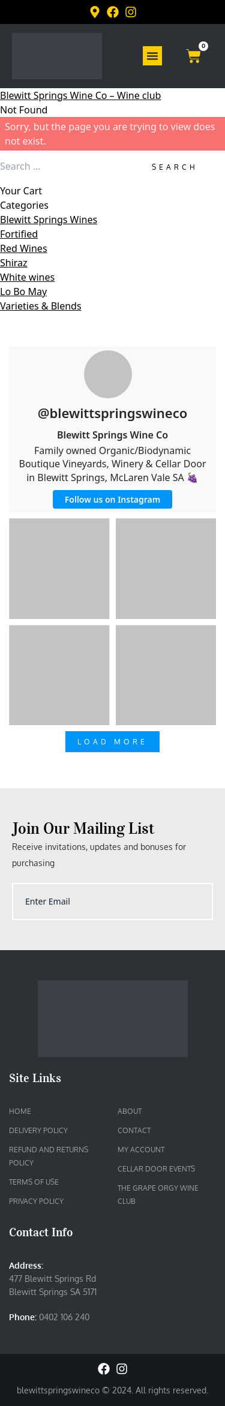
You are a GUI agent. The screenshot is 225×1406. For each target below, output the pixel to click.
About (130, 1111)
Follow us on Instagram (112, 499)
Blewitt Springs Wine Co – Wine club (80, 95)
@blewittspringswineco (113, 412)
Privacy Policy (36, 1201)
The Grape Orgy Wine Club (158, 1194)
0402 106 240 (64, 1317)
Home (20, 1111)
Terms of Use (34, 1181)
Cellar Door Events (156, 1168)
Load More (112, 741)
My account (141, 1149)
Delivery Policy (38, 1130)
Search (175, 167)
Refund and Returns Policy (48, 1156)
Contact (134, 1130)
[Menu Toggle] (152, 55)
